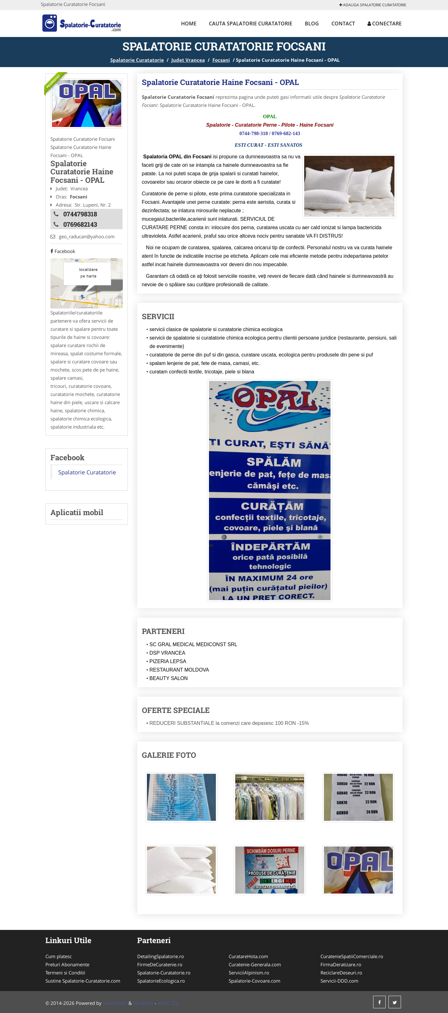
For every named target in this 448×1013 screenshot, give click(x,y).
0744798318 (80, 214)
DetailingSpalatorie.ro (160, 956)
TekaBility (143, 1003)
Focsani (221, 60)
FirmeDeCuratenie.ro (159, 964)
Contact (343, 23)
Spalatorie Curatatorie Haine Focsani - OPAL (220, 82)
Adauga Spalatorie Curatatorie (372, 5)
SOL (175, 1003)
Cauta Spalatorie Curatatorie (250, 23)
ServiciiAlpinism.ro (249, 972)
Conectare (384, 23)
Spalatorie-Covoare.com (254, 981)
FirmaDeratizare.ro (340, 964)
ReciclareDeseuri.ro (341, 972)
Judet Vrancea (188, 60)
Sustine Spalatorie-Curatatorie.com (82, 981)
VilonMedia (115, 1003)
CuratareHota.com (248, 956)
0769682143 (80, 224)
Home (188, 23)
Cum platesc (58, 956)
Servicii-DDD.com (339, 981)
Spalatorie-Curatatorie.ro (163, 972)
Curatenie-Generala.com (255, 964)
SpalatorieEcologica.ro (161, 981)
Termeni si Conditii (65, 972)
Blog (312, 23)
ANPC (164, 1003)
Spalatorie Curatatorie (137, 60)
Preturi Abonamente (67, 964)
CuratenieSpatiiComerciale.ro (351, 956)
